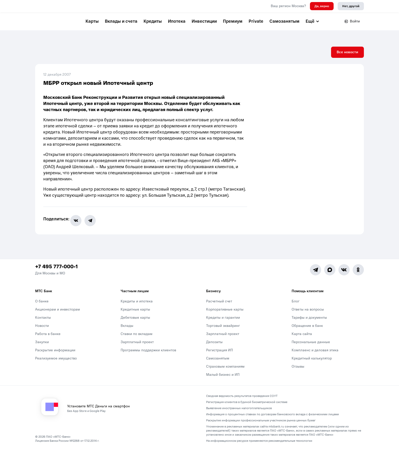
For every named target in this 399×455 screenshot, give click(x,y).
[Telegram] (315, 273)
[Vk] (344, 273)
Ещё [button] (313, 21)
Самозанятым (284, 21)
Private (256, 21)
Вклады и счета (121, 21)
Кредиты (153, 21)
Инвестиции (204, 21)
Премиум (233, 21)
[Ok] (358, 273)
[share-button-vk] (79, 224)
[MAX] (329, 273)
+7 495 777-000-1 (56, 271)
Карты (92, 21)
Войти (352, 21)
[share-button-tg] (93, 224)
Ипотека (177, 21)
